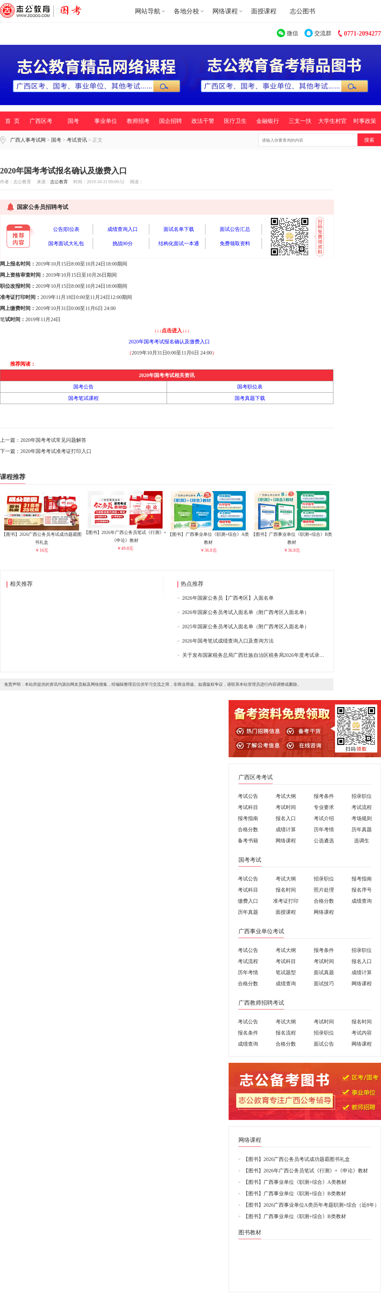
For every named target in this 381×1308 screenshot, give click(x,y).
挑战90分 (122, 243)
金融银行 (267, 121)
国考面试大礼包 (66, 243)
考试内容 (361, 1032)
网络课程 (286, 840)
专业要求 (324, 807)
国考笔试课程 (83, 398)
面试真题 (324, 972)
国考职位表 (250, 386)
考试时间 (286, 807)
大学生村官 (332, 121)
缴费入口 (248, 901)
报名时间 (286, 890)
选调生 (361, 840)
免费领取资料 (235, 243)
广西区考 (41, 121)
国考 (73, 121)
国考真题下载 (250, 398)
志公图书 (302, 11)
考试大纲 (286, 796)
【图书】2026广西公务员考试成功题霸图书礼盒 (42, 536)
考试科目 (248, 807)
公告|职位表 (66, 229)
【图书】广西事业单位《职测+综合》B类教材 (291, 536)
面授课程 (264, 11)
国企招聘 (170, 121)
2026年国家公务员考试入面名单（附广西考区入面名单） (245, 612)
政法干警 (202, 121)
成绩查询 (361, 901)
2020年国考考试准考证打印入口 (55, 451)
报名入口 (286, 818)
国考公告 (83, 386)
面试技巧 (324, 983)
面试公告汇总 (235, 229)
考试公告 (248, 796)
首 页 (12, 121)
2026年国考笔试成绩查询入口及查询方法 (228, 641)
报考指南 (248, 818)
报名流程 (286, 1032)
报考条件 (324, 796)
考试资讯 (77, 140)
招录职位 (361, 796)
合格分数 (248, 829)
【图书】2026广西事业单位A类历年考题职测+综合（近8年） (311, 1205)
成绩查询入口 (122, 229)
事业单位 (105, 121)
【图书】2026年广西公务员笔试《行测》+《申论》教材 (125, 534)
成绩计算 (286, 829)
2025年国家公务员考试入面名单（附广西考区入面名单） (245, 626)
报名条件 (248, 1032)
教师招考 (138, 121)
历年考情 (324, 829)
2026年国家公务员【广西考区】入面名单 (228, 598)
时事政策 (364, 121)
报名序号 (361, 890)
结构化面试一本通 (178, 243)
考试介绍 (324, 818)
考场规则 (361, 818)
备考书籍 (248, 840)
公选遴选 (324, 840)
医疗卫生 (235, 121)
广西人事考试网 (28, 140)
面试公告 (324, 1044)
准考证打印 (285, 901)
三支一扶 (300, 121)
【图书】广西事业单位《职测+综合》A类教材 (208, 536)
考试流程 (361, 807)
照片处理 (324, 890)
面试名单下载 (179, 229)
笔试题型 (286, 972)
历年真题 (361, 829)
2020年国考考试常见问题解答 (53, 440)
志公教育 (59, 181)
